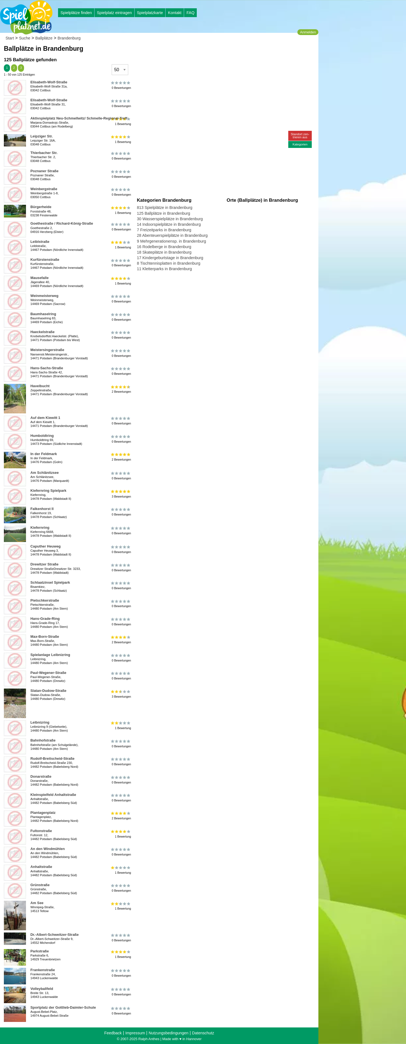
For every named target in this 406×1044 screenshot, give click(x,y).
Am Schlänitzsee (44, 473)
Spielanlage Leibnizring (50, 655)
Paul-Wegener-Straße (48, 673)
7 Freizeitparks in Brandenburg (164, 230)
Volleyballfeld (41, 989)
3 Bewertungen (121, 494)
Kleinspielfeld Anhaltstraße (53, 795)
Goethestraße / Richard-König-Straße (61, 223)
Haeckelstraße (42, 332)
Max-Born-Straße (44, 636)
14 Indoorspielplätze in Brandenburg (169, 224)
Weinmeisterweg (44, 296)
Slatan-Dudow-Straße (48, 691)
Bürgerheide (40, 207)
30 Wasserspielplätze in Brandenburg (170, 219)
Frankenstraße (42, 970)
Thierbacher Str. (43, 153)
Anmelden (308, 32)
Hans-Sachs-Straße (46, 368)
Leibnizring (39, 722)
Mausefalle (39, 278)
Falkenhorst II (42, 509)
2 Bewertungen (121, 389)
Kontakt (175, 12)
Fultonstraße (41, 831)
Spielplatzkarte (150, 12)
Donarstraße (40, 776)
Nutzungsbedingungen (168, 1033)
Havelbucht (39, 386)
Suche (24, 38)
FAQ (191, 12)
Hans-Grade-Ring (45, 619)
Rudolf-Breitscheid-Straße (52, 758)
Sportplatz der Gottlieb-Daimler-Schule (63, 1007)
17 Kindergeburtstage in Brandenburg (170, 258)
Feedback (113, 1033)
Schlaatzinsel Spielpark (50, 582)
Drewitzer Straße (44, 564)
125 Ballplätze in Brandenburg (163, 213)
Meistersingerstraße (47, 350)
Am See (36, 903)
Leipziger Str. (41, 136)
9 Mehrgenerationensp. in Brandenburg (171, 241)
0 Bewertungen (121, 85)
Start (10, 38)
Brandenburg (68, 38)
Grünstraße (39, 885)
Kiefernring (39, 527)
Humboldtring (42, 436)
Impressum (135, 1033)
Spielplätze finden (76, 12)
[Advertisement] (199, 52)
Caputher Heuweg (45, 546)
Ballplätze (44, 38)
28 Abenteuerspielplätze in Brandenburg (172, 235)
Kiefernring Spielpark (48, 490)
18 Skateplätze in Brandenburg (164, 252)
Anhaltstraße (41, 867)
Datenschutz (203, 1033)
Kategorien (299, 144)
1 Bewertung (121, 139)
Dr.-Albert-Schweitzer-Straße (54, 935)
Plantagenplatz (43, 813)
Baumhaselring (43, 314)
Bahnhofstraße (43, 740)
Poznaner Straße (44, 171)
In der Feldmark (43, 454)
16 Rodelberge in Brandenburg (164, 247)
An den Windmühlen (47, 849)
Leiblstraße (39, 242)
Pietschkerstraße (44, 600)
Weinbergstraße (43, 189)
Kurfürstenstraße (44, 259)
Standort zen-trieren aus (300, 135)
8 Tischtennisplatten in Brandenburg (168, 263)
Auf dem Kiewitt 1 (45, 418)
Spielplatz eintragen (114, 12)
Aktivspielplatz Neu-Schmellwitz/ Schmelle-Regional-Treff (78, 118)
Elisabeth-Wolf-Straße (48, 82)
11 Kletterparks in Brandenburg (164, 269)
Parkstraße (39, 951)
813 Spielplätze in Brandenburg (164, 207)
